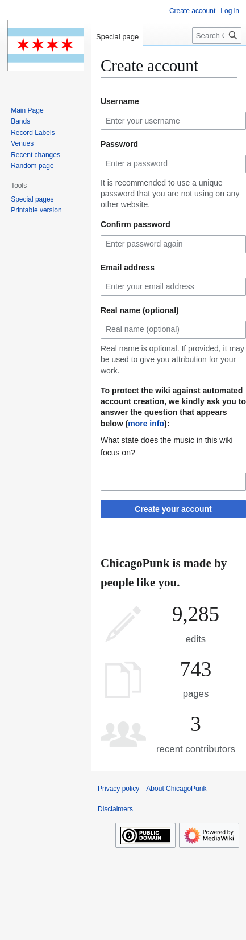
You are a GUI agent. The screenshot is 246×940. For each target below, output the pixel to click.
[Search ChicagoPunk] (216, 35)
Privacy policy (118, 789)
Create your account (173, 509)
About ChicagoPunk (176, 789)
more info (146, 423)
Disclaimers (115, 809)
